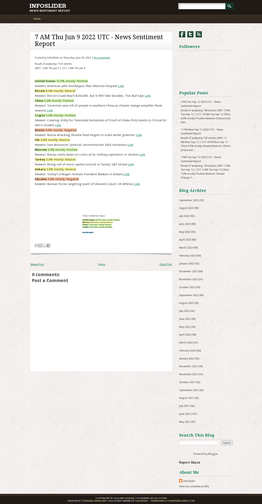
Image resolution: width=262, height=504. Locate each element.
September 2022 (189, 295)
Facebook (182, 34)
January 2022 (186, 358)
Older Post (165, 264)
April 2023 (185, 239)
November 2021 (188, 374)
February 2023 (187, 255)
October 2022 (187, 287)
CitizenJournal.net (94, 500)
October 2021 (187, 382)
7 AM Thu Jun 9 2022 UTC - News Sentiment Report (99, 40)
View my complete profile (194, 486)
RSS (199, 34)
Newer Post (37, 264)
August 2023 (186, 208)
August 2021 (186, 397)
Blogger (213, 453)
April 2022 (185, 334)
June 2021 (185, 413)
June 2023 (185, 223)
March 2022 (186, 342)
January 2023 (186, 263)
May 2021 (184, 421)
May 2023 (184, 231)
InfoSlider (47, 6)
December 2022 (188, 271)
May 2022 (184, 326)
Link (121, 86)
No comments (102, 57)
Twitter (190, 34)
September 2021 (189, 390)
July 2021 (184, 405)
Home (37, 18)
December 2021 (188, 366)
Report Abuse (189, 462)
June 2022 (185, 318)
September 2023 (189, 200)
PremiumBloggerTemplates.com (172, 500)
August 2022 (186, 302)
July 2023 (184, 215)
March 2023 (186, 247)
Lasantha (141, 500)
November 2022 (188, 279)
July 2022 (184, 310)
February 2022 (187, 350)
